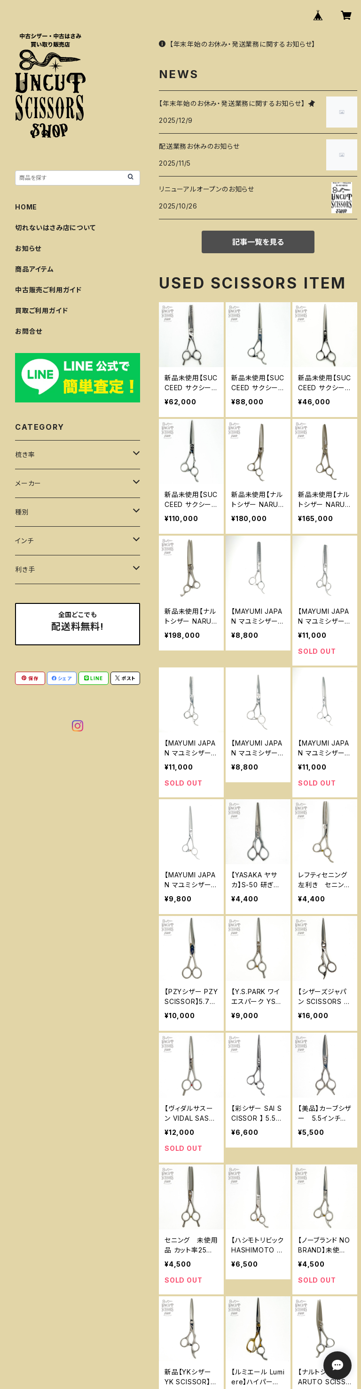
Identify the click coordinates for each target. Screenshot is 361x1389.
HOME (26, 207)
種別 (22, 512)
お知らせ (28, 248)
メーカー (28, 483)
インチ (24, 541)
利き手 (25, 569)
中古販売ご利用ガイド (48, 290)
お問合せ (28, 331)
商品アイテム (34, 269)
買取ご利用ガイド (41, 310)
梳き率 (25, 454)
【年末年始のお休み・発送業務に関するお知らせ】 (237, 44)
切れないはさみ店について (55, 228)
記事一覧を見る (258, 242)
